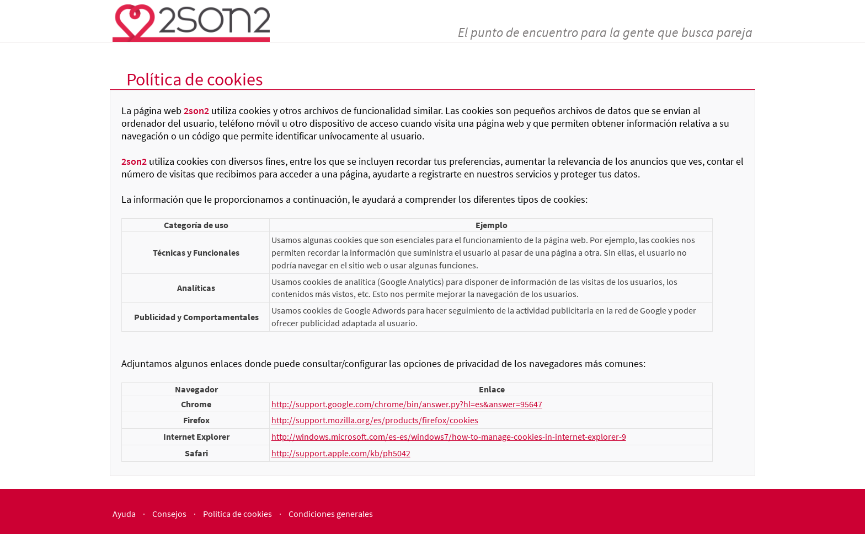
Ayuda (124, 513)
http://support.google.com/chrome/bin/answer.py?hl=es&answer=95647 (406, 403)
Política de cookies (237, 513)
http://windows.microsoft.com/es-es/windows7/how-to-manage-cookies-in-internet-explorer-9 (448, 436)
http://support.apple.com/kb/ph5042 (340, 453)
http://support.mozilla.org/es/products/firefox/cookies (374, 419)
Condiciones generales (331, 513)
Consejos (169, 513)
